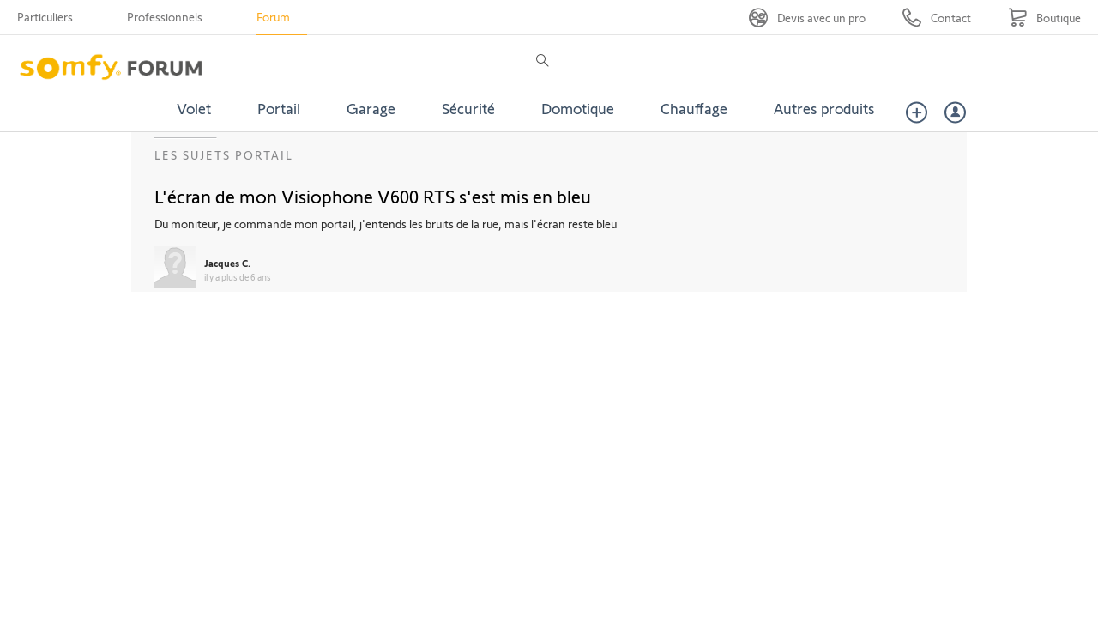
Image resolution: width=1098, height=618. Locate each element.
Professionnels (164, 16)
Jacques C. (227, 263)
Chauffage (694, 108)
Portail (278, 108)
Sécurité (468, 108)
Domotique (577, 108)
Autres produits (824, 108)
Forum (273, 16)
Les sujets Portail (223, 155)
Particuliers (45, 16)
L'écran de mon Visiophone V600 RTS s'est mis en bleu (372, 196)
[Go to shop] (1044, 17)
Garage (371, 108)
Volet (194, 108)
